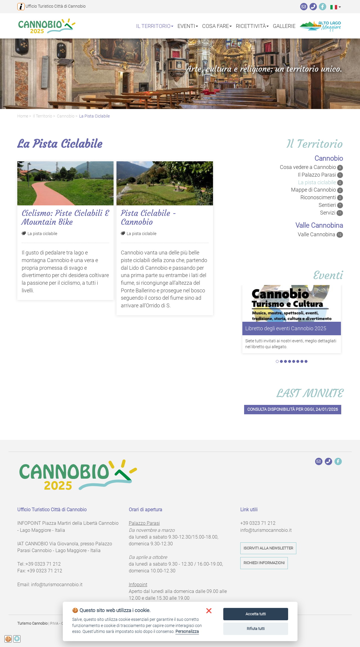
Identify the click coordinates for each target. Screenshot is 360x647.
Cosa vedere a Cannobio (311, 167)
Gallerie (284, 26)
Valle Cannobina (320, 234)
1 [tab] (277, 361)
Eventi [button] (188, 26)
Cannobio (66, 116)
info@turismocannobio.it (56, 584)
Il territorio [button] (154, 26)
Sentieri (331, 205)
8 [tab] (306, 361)
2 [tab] (281, 361)
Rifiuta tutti (256, 628)
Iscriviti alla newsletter (268, 548)
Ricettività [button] (252, 26)
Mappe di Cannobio (317, 190)
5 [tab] (293, 361)
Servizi (331, 212)
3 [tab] (285, 361)
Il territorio (42, 116)
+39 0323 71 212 (43, 564)
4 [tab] (289, 361)
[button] (335, 7)
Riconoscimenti (321, 197)
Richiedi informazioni (264, 563)
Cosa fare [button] (217, 26)
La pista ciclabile (94, 116)
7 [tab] (301, 361)
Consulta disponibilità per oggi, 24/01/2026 (292, 409)
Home (22, 116)
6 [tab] (297, 361)
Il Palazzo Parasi (320, 175)
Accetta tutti (256, 614)
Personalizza (187, 631)
